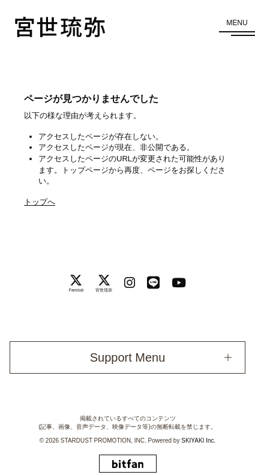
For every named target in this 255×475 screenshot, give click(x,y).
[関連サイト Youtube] (179, 282)
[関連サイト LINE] (153, 282)
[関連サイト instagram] (129, 282)
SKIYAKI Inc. (198, 440)
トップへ (39, 201)
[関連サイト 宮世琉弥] (103, 283)
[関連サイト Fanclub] (76, 283)
